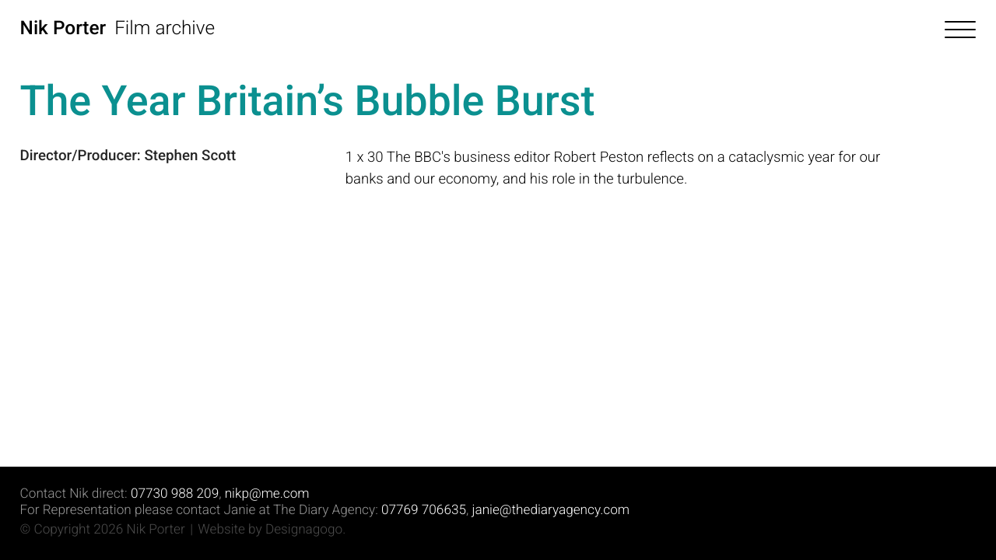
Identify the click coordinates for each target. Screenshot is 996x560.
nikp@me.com (267, 494)
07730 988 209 (175, 494)
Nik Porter (63, 27)
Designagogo (303, 529)
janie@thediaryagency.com (551, 510)
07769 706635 (423, 510)
